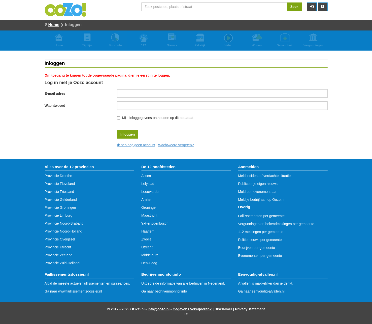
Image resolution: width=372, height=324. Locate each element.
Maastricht (149, 215)
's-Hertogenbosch (155, 223)
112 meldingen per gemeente (260, 232)
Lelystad (147, 184)
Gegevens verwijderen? (192, 309)
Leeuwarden (151, 192)
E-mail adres (55, 93)
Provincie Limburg (58, 215)
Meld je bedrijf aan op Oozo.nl (261, 200)
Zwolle (146, 239)
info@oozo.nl (158, 309)
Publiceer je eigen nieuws (258, 184)
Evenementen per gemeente (260, 256)
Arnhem (147, 200)
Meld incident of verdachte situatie (264, 176)
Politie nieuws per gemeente (260, 240)
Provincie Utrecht (58, 247)
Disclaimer (223, 309)
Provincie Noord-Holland (63, 231)
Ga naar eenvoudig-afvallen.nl (261, 291)
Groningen (149, 207)
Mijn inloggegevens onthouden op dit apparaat (157, 118)
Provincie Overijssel (60, 239)
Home (53, 25)
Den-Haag (149, 263)
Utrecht (147, 247)
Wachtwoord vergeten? (176, 145)
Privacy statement (250, 309)
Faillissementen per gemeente (261, 216)
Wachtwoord (55, 106)
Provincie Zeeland (58, 255)
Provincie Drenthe (58, 176)
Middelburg (150, 255)
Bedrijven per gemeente (256, 248)
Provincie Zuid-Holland (62, 263)
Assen (146, 176)
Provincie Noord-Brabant (64, 223)
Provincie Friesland (59, 192)
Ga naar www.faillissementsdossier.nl (73, 291)
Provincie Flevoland (60, 184)
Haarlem (148, 231)
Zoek (294, 7)
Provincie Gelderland (61, 200)
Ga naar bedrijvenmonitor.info (164, 291)
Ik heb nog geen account (136, 145)
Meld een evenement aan (257, 192)
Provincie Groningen (60, 207)
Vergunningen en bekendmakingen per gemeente (276, 224)
